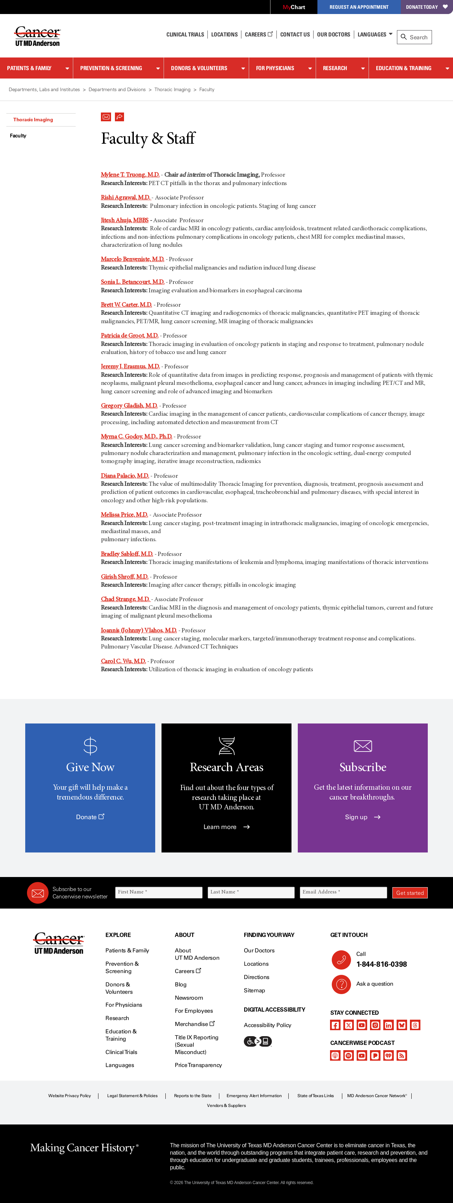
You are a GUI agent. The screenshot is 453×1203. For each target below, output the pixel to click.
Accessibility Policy (267, 1025)
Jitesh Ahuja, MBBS (125, 221)
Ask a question (371, 986)
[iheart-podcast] (388, 1055)
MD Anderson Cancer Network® (377, 1095)
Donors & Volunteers (199, 68)
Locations (256, 963)
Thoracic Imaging (33, 119)
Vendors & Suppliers (226, 1105)
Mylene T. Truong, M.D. (130, 175)
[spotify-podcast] (348, 1055)
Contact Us (295, 34)
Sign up (362, 817)
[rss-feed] (402, 1055)
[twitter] (348, 1025)
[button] (106, 115)
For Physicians (275, 68)
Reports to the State (193, 1095)
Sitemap (254, 990)
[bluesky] (402, 1025)
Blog (181, 984)
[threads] (415, 1025)
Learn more (227, 827)
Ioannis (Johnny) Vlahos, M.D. (139, 631)
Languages (372, 34)
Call (389, 960)
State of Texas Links (315, 1095)
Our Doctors (333, 34)
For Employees (194, 1010)
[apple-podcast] (335, 1055)
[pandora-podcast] (375, 1055)
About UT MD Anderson (197, 954)
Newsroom (189, 997)
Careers (259, 34)
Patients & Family (29, 68)
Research (335, 68)
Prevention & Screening (111, 68)
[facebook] (335, 1025)
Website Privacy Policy (69, 1095)
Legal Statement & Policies (132, 1095)
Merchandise (195, 1024)
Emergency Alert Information (254, 1095)
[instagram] (375, 1025)
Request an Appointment (359, 7)
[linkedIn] (388, 1025)
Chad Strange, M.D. (126, 600)
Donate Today (427, 7)
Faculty (18, 136)
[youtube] (362, 1025)
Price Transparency (198, 1065)
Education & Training (404, 68)
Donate (90, 817)
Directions (256, 977)
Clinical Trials (185, 34)
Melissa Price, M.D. (124, 515)
